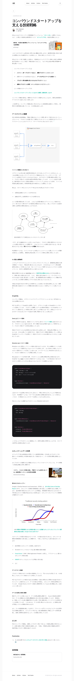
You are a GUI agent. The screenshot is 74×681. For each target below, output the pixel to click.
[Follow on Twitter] (19, 31)
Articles (33, 3)
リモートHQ (47, 35)
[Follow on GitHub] (20, 31)
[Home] (13, 3)
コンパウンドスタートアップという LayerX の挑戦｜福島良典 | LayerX (33, 92)
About (27, 3)
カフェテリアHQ (41, 37)
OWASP (17, 559)
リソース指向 (48, 322)
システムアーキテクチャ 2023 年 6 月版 (36, 640)
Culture (38, 3)
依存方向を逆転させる (43, 273)
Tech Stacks (45, 3)
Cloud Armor (18, 553)
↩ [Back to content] (15, 642)
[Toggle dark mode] (60, 3)
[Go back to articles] (13, 11)
